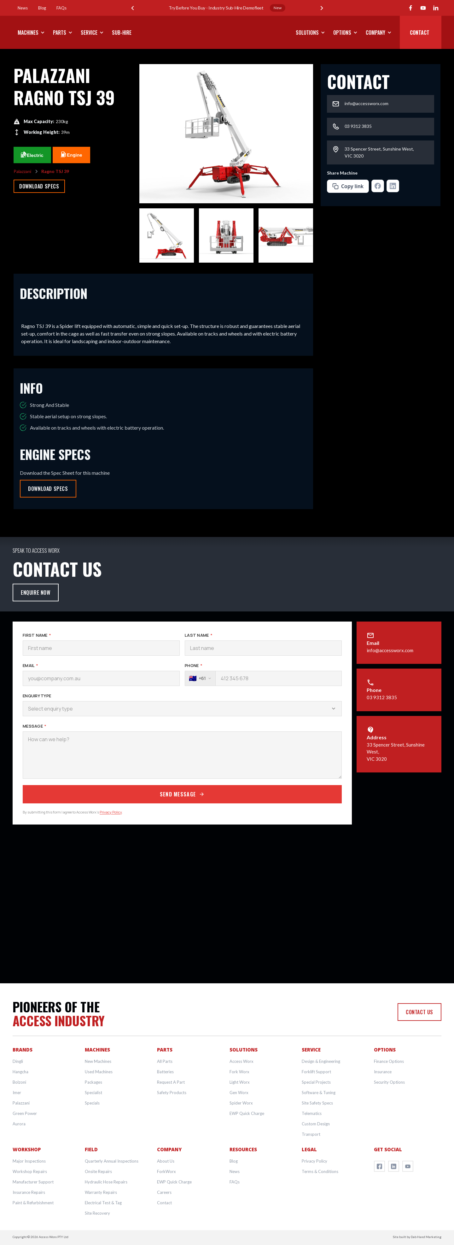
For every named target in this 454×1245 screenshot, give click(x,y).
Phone (193, 665)
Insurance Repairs (29, 1192)
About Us (165, 1161)
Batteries (165, 1071)
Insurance (383, 1071)
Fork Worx (239, 1071)
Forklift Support (316, 1071)
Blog (234, 1161)
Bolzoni (19, 1082)
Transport (311, 1134)
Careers (164, 1192)
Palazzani (21, 1102)
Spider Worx (241, 1102)
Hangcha (20, 1071)
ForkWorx (166, 1171)
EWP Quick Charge (247, 1113)
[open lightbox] (226, 133)
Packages (93, 1082)
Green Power (25, 1113)
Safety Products (171, 1092)
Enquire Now (35, 592)
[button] (132, 8)
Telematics (312, 1113)
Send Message (182, 794)
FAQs (235, 1181)
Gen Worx (239, 1092)
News (235, 1171)
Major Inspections (29, 1161)
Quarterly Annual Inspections (111, 1161)
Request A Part (171, 1082)
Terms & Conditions (320, 1171)
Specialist (93, 1092)
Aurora (19, 1123)
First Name (37, 635)
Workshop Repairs (30, 1171)
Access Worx (241, 1061)
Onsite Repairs (98, 1171)
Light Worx (240, 1082)
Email (30, 665)
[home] (227, 32)
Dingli (18, 1061)
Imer (17, 1092)
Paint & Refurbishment (33, 1202)
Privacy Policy (111, 812)
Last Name (198, 635)
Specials (92, 1102)
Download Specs (39, 186)
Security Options (389, 1082)
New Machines (98, 1061)
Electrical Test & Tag (103, 1202)
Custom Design (316, 1123)
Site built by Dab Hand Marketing (417, 1237)
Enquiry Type (37, 696)
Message (34, 726)
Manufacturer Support (33, 1181)
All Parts (164, 1061)
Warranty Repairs (101, 1192)
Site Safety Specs (317, 1102)
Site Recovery (97, 1213)
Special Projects (316, 1082)
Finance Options (389, 1061)
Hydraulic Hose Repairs (106, 1181)
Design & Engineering (321, 1061)
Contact (164, 1202)
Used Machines (99, 1071)
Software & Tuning (318, 1092)
